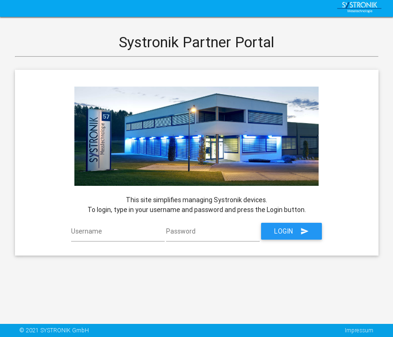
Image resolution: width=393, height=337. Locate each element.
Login (291, 231)
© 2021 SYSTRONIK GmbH (54, 330)
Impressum (359, 330)
